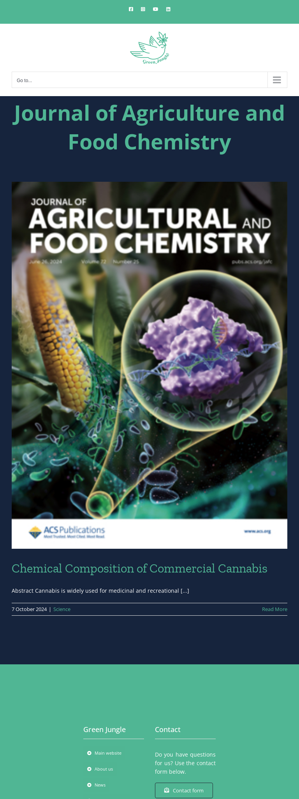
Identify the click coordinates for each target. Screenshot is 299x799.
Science (61, 609)
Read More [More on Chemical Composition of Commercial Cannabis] (274, 609)
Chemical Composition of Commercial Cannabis (139, 568)
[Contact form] (184, 790)
